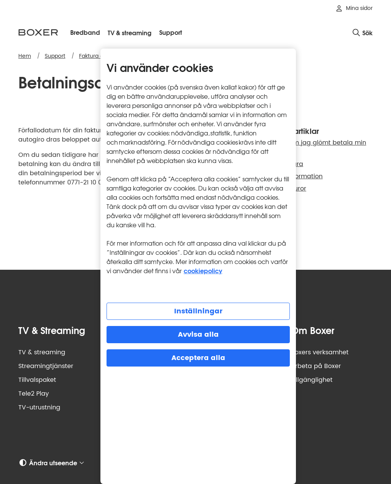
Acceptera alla (198, 357)
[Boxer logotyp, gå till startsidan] (38, 32)
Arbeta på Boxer (316, 366)
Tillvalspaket (37, 380)
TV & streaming (41, 352)
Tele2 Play (33, 394)
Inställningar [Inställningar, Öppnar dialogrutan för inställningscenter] (198, 311)
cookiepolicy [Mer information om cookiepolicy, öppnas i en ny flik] (203, 270)
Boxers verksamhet (320, 352)
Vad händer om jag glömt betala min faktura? (308, 147)
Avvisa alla (198, 334)
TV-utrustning (39, 407)
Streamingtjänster (45, 366)
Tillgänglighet (312, 380)
